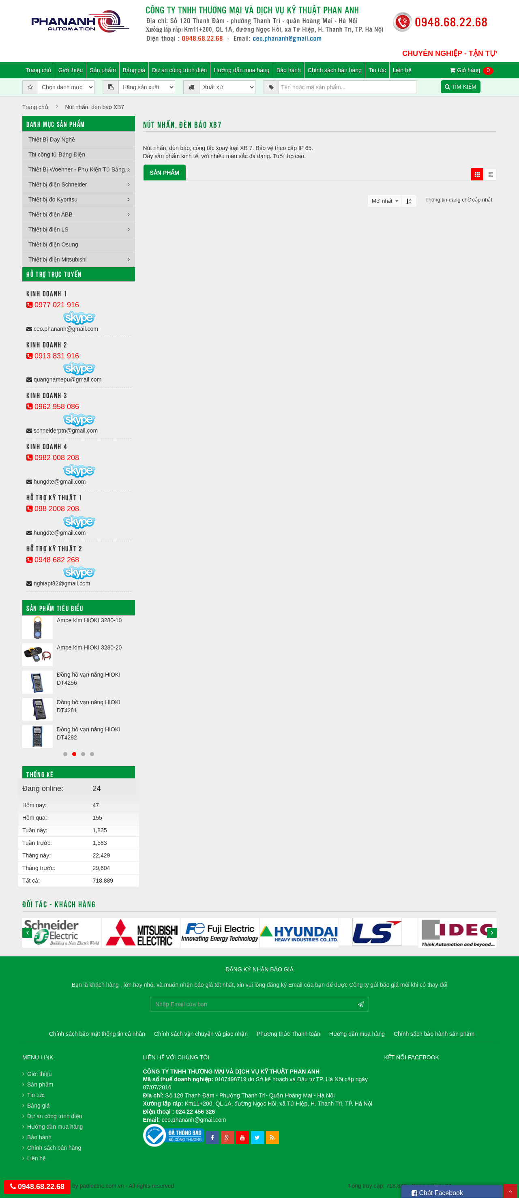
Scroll (510, 1191)
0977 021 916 (52, 305)
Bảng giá (134, 70)
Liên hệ (402, 70)
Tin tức (377, 70)
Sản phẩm (103, 70)
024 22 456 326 (195, 1111)
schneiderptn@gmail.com (62, 430)
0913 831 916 (52, 356)
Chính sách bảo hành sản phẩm (434, 1034)
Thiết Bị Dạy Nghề (51, 139)
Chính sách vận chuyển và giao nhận (201, 1034)
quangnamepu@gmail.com (63, 379)
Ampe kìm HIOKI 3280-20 (89, 647)
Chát (437, 1191)
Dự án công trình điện (179, 70)
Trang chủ (38, 70)
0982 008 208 (52, 458)
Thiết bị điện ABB (50, 214)
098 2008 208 (52, 509)
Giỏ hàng (471, 70)
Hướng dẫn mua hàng (241, 70)
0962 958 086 (52, 407)
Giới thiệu (70, 70)
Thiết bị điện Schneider (57, 184)
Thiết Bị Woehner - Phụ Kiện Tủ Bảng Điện (81, 169)
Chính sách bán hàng (335, 70)
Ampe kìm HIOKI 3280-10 (89, 620)
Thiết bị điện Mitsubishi (57, 259)
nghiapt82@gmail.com (58, 583)
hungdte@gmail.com (56, 481)
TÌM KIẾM (460, 86)
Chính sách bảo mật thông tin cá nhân (97, 1034)
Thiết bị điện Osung (53, 244)
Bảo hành (289, 70)
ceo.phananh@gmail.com (62, 329)
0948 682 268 (52, 560)
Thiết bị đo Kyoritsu (52, 199)
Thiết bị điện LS (48, 229)
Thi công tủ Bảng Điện (56, 154)
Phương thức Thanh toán (288, 1034)
